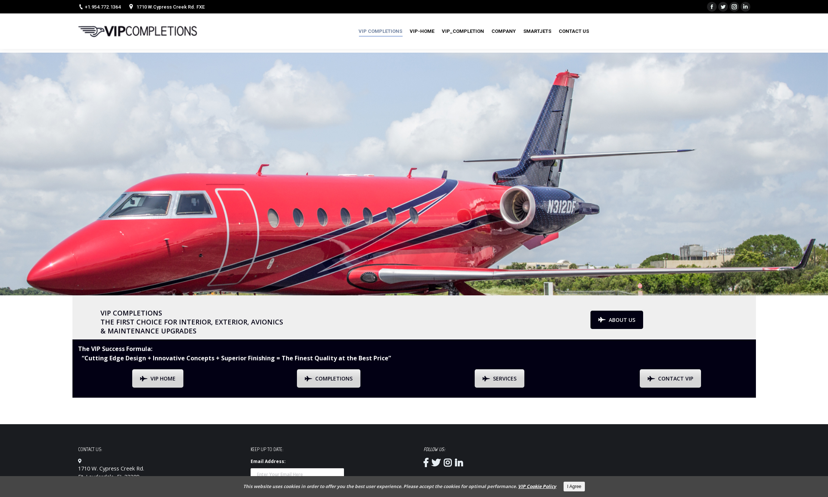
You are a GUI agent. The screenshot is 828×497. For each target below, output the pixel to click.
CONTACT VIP (670, 378)
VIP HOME (158, 378)
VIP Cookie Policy (537, 486)
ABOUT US (616, 319)
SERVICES (500, 378)
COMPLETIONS (329, 378)
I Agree (574, 486)
